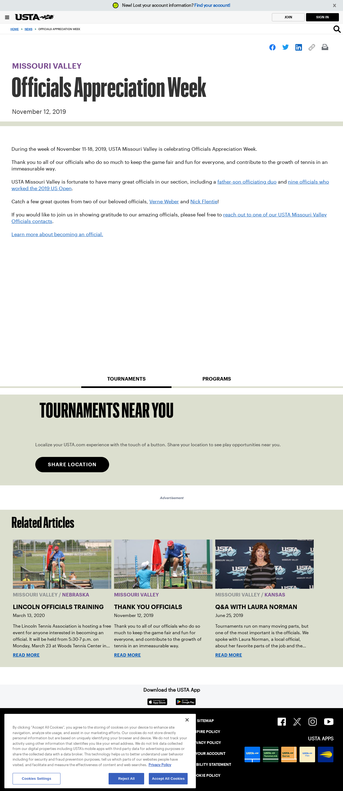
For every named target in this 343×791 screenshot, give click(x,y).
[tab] (126, 381)
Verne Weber (164, 201)
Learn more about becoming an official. (57, 234)
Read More (26, 655)
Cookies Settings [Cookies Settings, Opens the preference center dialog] (36, 778)
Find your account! (212, 5)
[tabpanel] (171, 440)
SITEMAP (205, 720)
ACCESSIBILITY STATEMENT (205, 764)
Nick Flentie (203, 201)
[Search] (337, 29)
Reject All (126, 778)
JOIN (288, 17)
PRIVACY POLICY (205, 742)
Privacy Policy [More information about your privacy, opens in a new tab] (160, 765)
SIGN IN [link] (322, 17)
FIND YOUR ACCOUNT (205, 753)
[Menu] (7, 17)
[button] (334, 5)
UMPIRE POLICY (205, 731)
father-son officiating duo (247, 182)
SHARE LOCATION (72, 464)
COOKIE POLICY (205, 775)
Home (14, 29)
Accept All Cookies (168, 778)
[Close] (187, 720)
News (28, 29)
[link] (272, 47)
